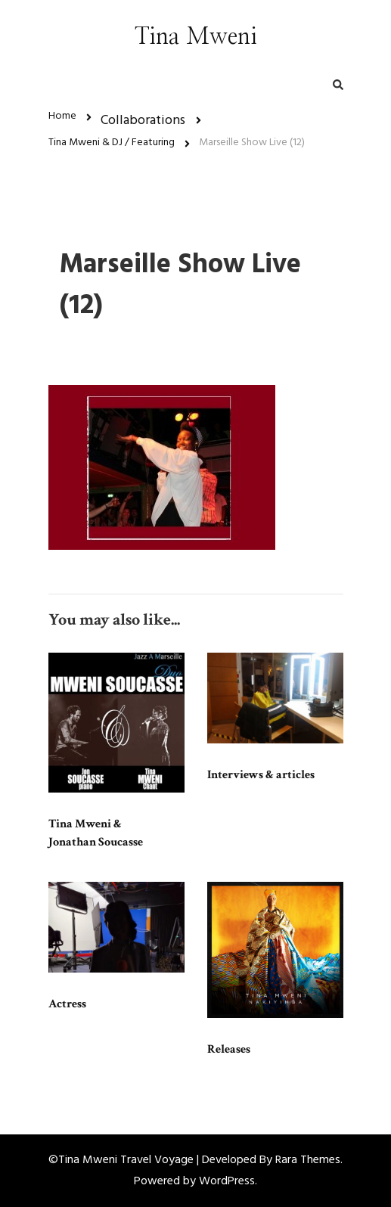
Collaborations (143, 121)
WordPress (227, 1181)
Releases (228, 1049)
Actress (67, 1004)
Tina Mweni (196, 37)
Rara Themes (307, 1160)
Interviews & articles (261, 775)
